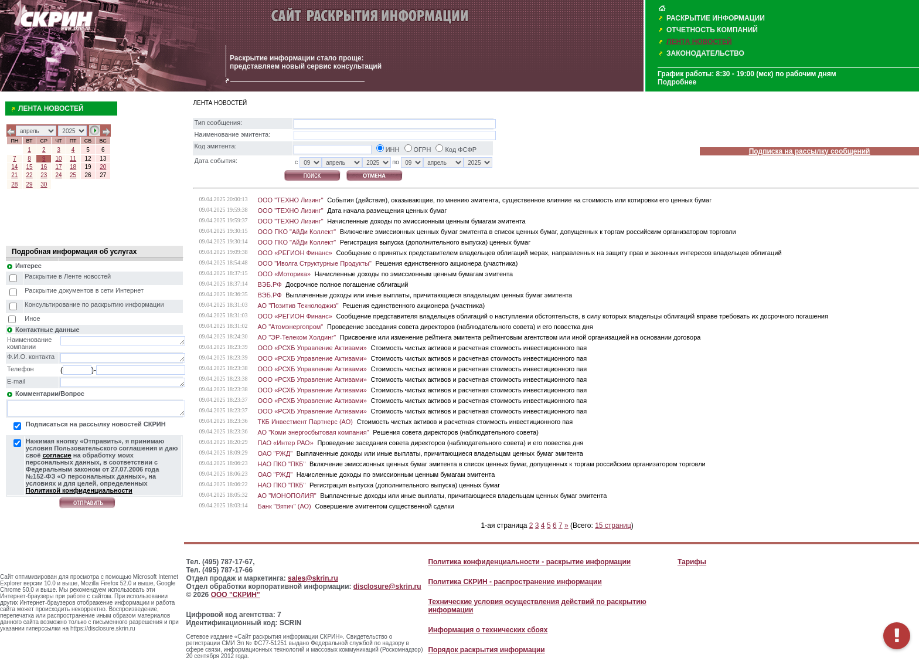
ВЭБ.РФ (269, 284)
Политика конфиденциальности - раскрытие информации (529, 562)
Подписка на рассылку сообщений (809, 151)
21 (14, 175)
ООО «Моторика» (284, 273)
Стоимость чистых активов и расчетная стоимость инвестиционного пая (478, 347)
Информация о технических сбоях (487, 630)
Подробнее (677, 82)
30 (43, 184)
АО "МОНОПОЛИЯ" (286, 495)
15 (29, 167)
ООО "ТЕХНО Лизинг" (290, 200)
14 (14, 167)
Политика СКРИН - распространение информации (514, 582)
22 (29, 175)
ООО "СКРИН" (235, 595)
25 (73, 175)
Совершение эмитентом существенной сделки (384, 506)
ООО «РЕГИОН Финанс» (294, 252)
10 (58, 158)
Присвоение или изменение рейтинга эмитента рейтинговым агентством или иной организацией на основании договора (520, 337)
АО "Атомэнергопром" (290, 326)
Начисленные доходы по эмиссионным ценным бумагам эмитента (426, 221)
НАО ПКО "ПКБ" (281, 463)
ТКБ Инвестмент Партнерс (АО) (304, 421)
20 (103, 167)
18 (73, 167)
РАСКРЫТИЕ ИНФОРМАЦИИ (715, 18)
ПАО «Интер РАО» (285, 442)
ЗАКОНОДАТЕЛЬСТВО (705, 53)
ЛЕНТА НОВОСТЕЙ (699, 42)
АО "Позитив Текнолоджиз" (297, 305)
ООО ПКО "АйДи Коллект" (296, 231)
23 (43, 175)
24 (58, 175)
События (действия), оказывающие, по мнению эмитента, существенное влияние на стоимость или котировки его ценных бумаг (519, 200)
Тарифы (692, 562)
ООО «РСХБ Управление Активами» (311, 347)
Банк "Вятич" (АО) (284, 506)
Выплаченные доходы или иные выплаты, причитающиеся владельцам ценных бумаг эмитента (428, 295)
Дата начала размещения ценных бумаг (387, 210)
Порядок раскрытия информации (486, 650)
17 (58, 167)
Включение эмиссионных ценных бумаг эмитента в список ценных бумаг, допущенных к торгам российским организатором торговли (538, 231)
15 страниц (613, 525)
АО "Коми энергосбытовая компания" (313, 432)
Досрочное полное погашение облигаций (346, 284)
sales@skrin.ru (313, 578)
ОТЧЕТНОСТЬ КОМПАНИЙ (712, 30)
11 (73, 158)
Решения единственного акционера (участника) (446, 263)
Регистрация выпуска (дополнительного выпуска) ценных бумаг (435, 242)
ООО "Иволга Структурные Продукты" (314, 263)
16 (43, 167)
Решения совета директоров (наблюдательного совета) (456, 432)
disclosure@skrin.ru (387, 586)
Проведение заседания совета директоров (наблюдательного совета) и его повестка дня (460, 326)
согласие (56, 455)
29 (29, 184)
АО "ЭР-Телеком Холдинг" (296, 337)
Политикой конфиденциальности (79, 490)
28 (14, 184)
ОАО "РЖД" (274, 453)
